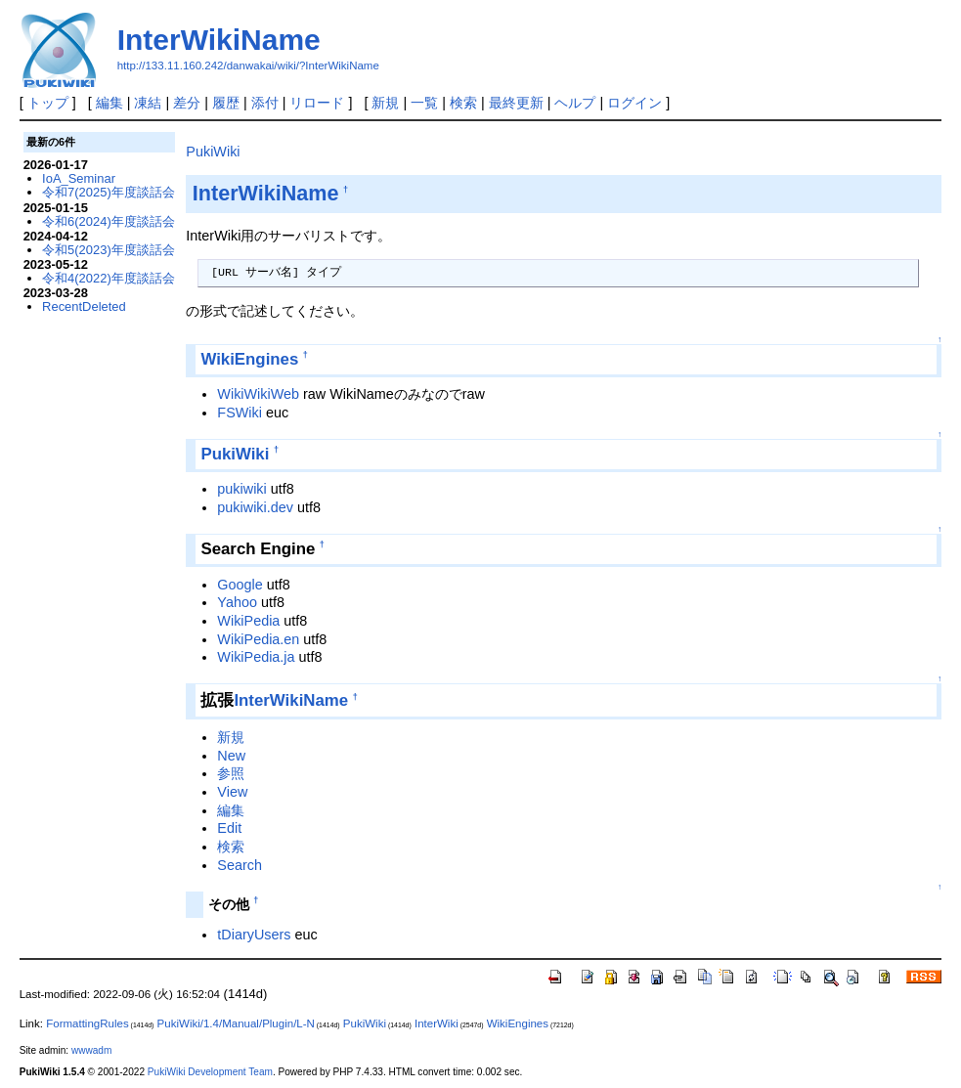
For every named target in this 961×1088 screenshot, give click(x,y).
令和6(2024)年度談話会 (108, 221)
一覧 (424, 102)
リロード (316, 102)
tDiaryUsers (253, 934)
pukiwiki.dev (255, 507)
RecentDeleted (84, 306)
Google (239, 584)
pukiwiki (241, 489)
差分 (186, 102)
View (232, 792)
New (231, 755)
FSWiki (239, 412)
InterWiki (437, 1023)
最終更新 (516, 102)
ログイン (634, 102)
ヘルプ (574, 102)
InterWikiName (219, 39)
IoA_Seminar (78, 178)
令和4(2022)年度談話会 (108, 278)
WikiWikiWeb (258, 394)
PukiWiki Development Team (210, 1071)
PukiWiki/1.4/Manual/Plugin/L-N (236, 1023)
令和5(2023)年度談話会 (108, 249)
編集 (109, 102)
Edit (229, 828)
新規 (385, 102)
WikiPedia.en (258, 639)
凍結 (147, 102)
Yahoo (237, 602)
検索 (463, 102)
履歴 (226, 102)
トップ (47, 102)
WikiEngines (249, 359)
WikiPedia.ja (255, 657)
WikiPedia (248, 621)
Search (239, 865)
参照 (230, 773)
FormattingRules (87, 1023)
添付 (265, 102)
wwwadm (91, 1050)
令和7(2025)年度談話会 (108, 192)
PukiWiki (213, 151)
